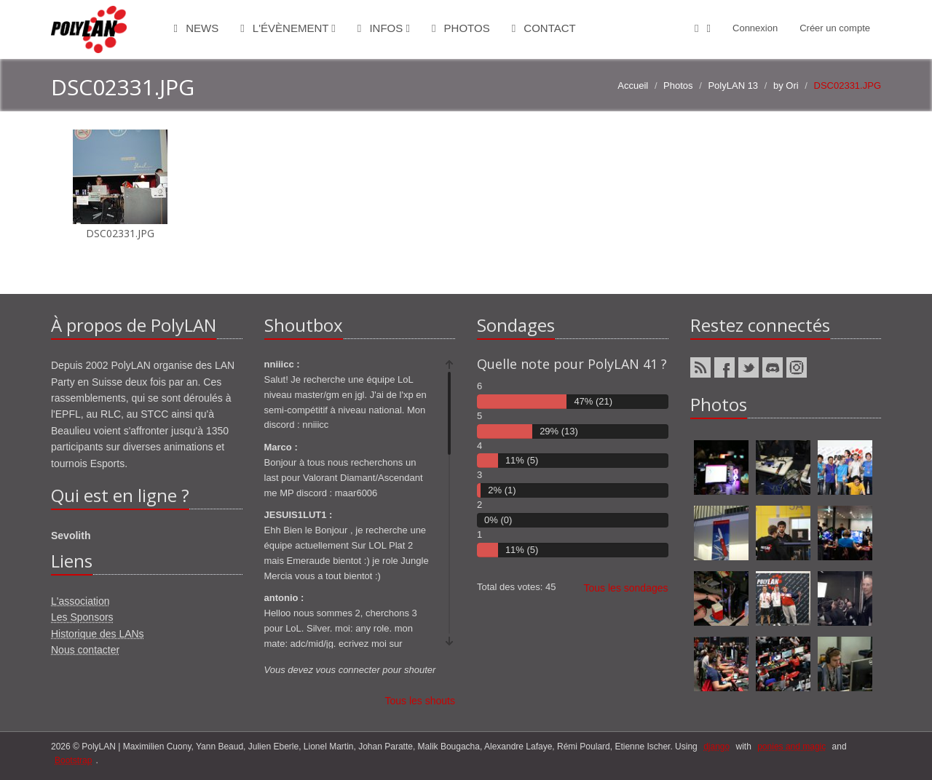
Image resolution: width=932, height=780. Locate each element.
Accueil (632, 85)
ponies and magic (791, 746)
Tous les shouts (420, 701)
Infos (384, 28)
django (716, 746)
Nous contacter (85, 650)
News (196, 28)
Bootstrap (73, 760)
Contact (544, 28)
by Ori (786, 85)
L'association (80, 601)
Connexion (755, 28)
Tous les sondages (626, 588)
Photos (461, 28)
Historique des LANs (97, 634)
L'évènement (288, 28)
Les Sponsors (82, 617)
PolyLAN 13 (733, 85)
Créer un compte (834, 28)
